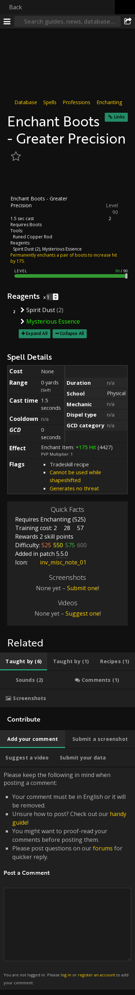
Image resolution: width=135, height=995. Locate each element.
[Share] (128, 21)
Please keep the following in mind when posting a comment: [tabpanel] (67, 878)
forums (103, 848)
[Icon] (19, 179)
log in (66, 974)
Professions (76, 102)
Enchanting (109, 102)
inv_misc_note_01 (57, 562)
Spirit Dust (23, 249)
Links (119, 117)
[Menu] (7, 21)
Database (25, 102)
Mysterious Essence (62, 249)
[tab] (23, 661)
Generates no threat (74, 488)
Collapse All (72, 333)
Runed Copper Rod (32, 237)
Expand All (37, 333)
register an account (96, 974)
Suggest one (83, 613)
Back (15, 7)
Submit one (82, 588)
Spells (50, 102)
